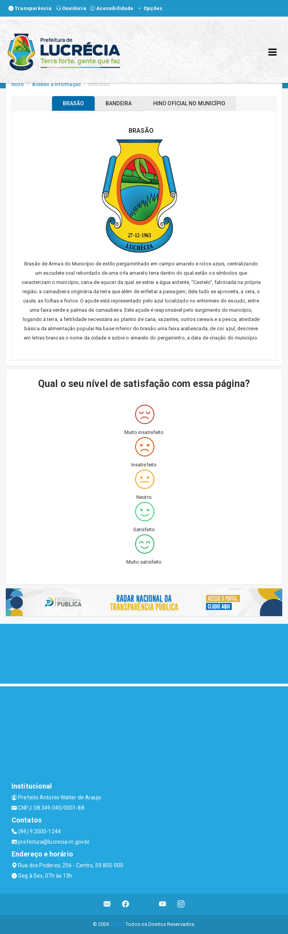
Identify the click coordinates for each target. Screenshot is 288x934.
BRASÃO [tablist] (73, 103)
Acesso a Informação (56, 84)
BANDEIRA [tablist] (118, 103)
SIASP (117, 924)
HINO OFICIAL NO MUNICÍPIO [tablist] (189, 103)
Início (18, 84)
